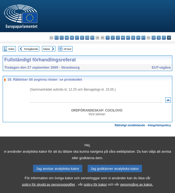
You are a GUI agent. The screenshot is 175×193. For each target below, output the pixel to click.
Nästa (46, 48)
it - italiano (108, 38)
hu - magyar (123, 38)
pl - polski (138, 38)
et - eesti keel (77, 38)
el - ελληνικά (82, 38)
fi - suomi (164, 38)
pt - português (143, 38)
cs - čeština (62, 38)
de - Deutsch (72, 38)
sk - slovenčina (154, 38)
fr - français (92, 38)
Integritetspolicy (159, 125)
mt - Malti (128, 38)
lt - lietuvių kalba (118, 38)
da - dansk (67, 38)
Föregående (31, 48)
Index (11, 48)
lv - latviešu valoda (113, 38)
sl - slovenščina (159, 38)
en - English (87, 38)
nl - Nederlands (133, 38)
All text (67, 48)
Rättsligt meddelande (130, 125)
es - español (57, 38)
